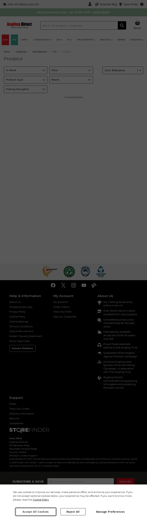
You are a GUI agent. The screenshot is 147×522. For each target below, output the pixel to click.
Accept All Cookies (36, 511)
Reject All (73, 511)
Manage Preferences (110, 511)
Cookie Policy (41, 499)
